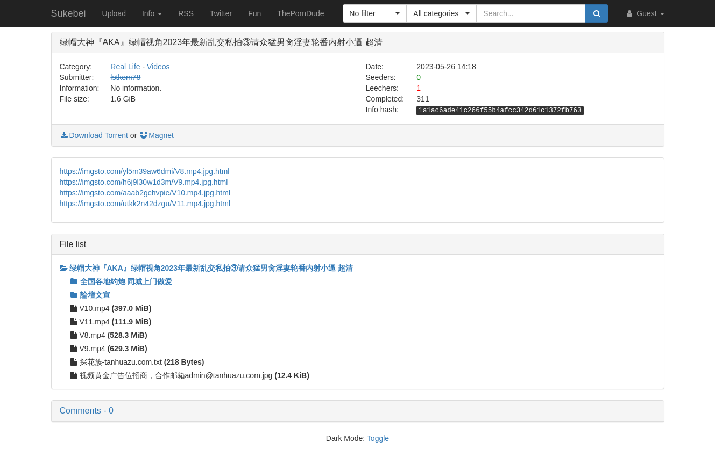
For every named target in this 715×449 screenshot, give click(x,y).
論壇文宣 (90, 295)
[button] (375, 13)
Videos (158, 66)
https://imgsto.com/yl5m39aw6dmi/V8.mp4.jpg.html (145, 171)
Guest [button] (644, 13)
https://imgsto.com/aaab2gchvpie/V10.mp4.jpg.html (145, 193)
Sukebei (68, 13)
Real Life (125, 66)
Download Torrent (94, 135)
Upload (114, 13)
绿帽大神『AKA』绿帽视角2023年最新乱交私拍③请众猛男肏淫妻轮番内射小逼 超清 (206, 268)
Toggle (378, 438)
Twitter (221, 13)
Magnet (156, 135)
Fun (254, 13)
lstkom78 (125, 77)
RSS (186, 13)
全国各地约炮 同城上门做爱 (121, 281)
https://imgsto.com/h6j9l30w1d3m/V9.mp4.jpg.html (144, 182)
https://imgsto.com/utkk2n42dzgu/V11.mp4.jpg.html (145, 203)
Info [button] (152, 13)
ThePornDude (300, 13)
